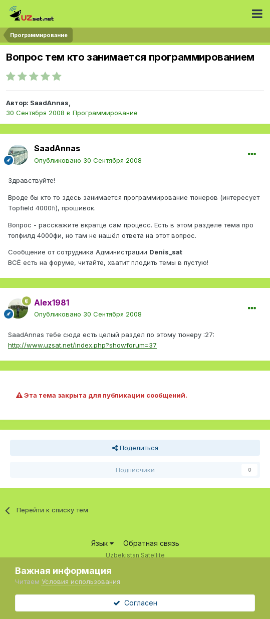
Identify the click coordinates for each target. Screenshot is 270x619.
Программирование (105, 113)
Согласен (135, 602)
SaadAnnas (49, 103)
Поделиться (135, 447)
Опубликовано (88, 160)
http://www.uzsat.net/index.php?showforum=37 (82, 345)
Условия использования (81, 581)
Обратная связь (151, 543)
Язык (102, 543)
